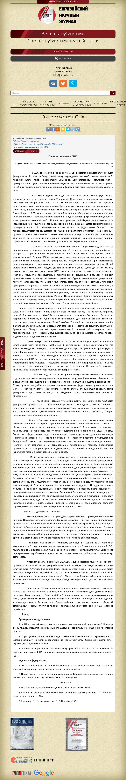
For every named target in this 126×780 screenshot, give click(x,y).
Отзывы (64, 104)
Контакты (100, 104)
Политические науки (30, 141)
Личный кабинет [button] (63, 58)
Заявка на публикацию (63, 34)
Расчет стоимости (63, 52)
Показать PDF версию (26, 151)
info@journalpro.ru (63, 75)
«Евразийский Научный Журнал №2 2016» (43, 144)
